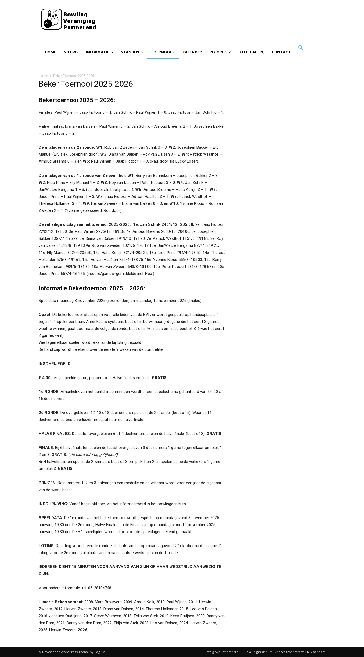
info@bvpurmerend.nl (222, 652)
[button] (300, 47)
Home (43, 75)
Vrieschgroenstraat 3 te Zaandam (285, 652)
